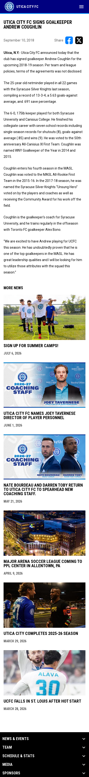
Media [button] (7, 765)
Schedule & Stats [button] (18, 756)
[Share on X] (79, 40)
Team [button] (7, 747)
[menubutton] (81, 7)
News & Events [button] (15, 739)
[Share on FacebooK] (69, 40)
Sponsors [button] (11, 773)
